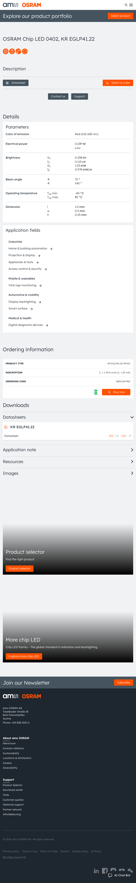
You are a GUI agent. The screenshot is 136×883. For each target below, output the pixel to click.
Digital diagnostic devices (25, 325)
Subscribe (123, 682)
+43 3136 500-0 (20, 722)
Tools (6, 794)
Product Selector (12, 785)
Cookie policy (80, 851)
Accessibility (10, 767)
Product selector (19, 568)
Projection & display (21, 255)
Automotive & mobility (23, 295)
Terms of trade (49, 851)
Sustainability (11, 753)
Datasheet (16, 82)
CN (124, 435)
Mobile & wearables (21, 278)
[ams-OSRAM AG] (22, 5)
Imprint (64, 851)
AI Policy (96, 851)
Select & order (118, 82)
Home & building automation (27, 248)
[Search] (126, 5)
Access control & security (25, 268)
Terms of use (29, 851)
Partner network (12, 809)
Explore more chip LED (24, 656)
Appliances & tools (20, 262)
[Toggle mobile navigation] (131, 5)
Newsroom (9, 743)
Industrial (15, 241)
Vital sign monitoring (22, 285)
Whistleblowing (12, 814)
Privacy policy (11, 851)
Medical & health (19, 318)
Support (79, 96)
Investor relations (13, 748)
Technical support (13, 804)
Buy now (116, 392)
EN (111, 435)
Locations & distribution (17, 758)
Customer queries (13, 799)
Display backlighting (22, 301)
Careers (7, 763)
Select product (120, 16)
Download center (13, 789)
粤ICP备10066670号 (14, 857)
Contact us (58, 96)
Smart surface (17, 308)
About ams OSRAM (16, 738)
